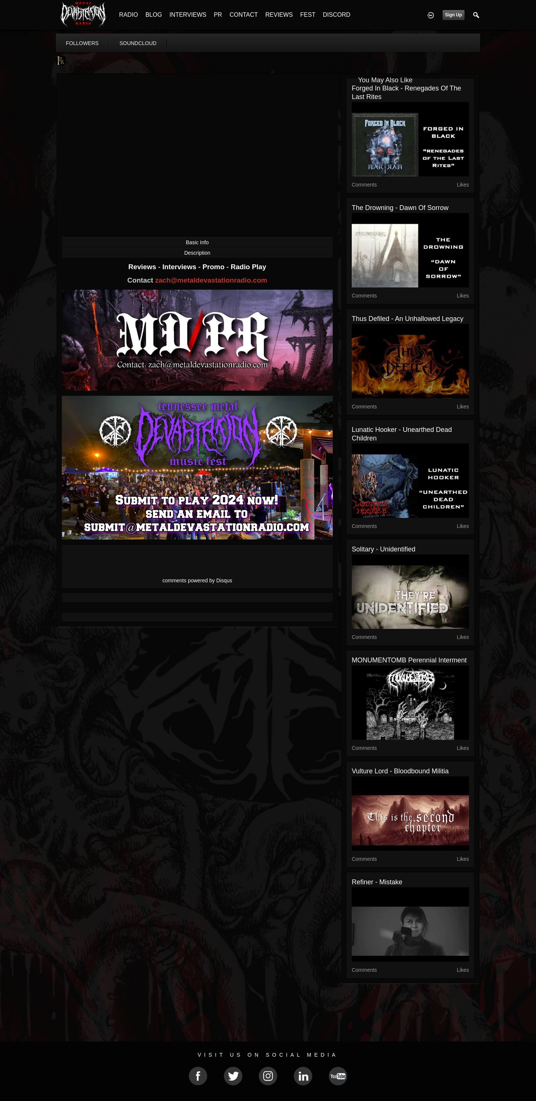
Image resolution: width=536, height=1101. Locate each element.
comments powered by (197, 580)
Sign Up (453, 14)
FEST (308, 15)
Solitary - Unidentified (383, 549)
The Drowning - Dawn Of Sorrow (400, 207)
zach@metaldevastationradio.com (211, 280)
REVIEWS (279, 15)
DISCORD (336, 15)
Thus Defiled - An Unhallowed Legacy (407, 318)
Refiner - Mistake (377, 882)
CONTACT (244, 15)
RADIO (128, 15)
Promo (214, 267)
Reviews (143, 267)
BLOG (154, 15)
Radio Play (248, 267)
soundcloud (138, 43)
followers (82, 43)
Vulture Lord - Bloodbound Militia (400, 771)
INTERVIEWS (187, 15)
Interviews (180, 267)
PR (218, 15)
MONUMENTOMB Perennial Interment (409, 660)
